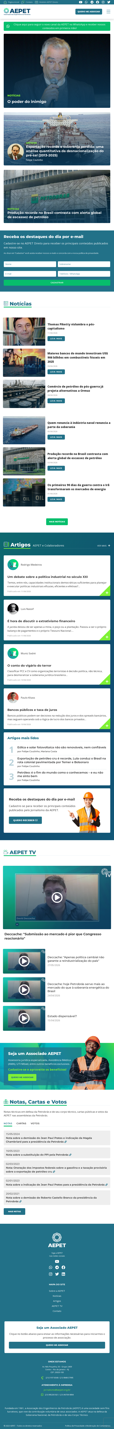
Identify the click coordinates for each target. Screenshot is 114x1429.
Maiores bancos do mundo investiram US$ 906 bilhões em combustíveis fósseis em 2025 (78, 357)
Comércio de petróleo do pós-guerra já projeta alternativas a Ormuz (75, 388)
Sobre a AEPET (57, 1290)
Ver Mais (102, 545)
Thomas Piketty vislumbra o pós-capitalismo (71, 326)
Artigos (57, 1300)
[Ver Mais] (109, 545)
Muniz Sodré (28, 653)
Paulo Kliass (28, 697)
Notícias (57, 1295)
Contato (57, 1310)
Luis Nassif (27, 609)
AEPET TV (57, 1305)
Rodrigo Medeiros (31, 564)
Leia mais (56, 339)
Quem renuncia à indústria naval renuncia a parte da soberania (79, 425)
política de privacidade (88, 253)
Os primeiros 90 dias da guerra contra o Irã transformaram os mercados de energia (78, 487)
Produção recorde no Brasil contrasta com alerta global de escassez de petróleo (78, 456)
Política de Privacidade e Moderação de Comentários (87, 1426)
